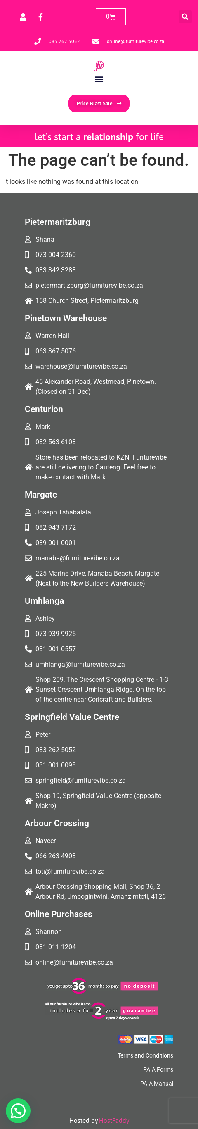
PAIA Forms (158, 1069)
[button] (185, 16)
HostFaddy (114, 1120)
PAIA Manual (156, 1083)
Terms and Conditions (145, 1055)
